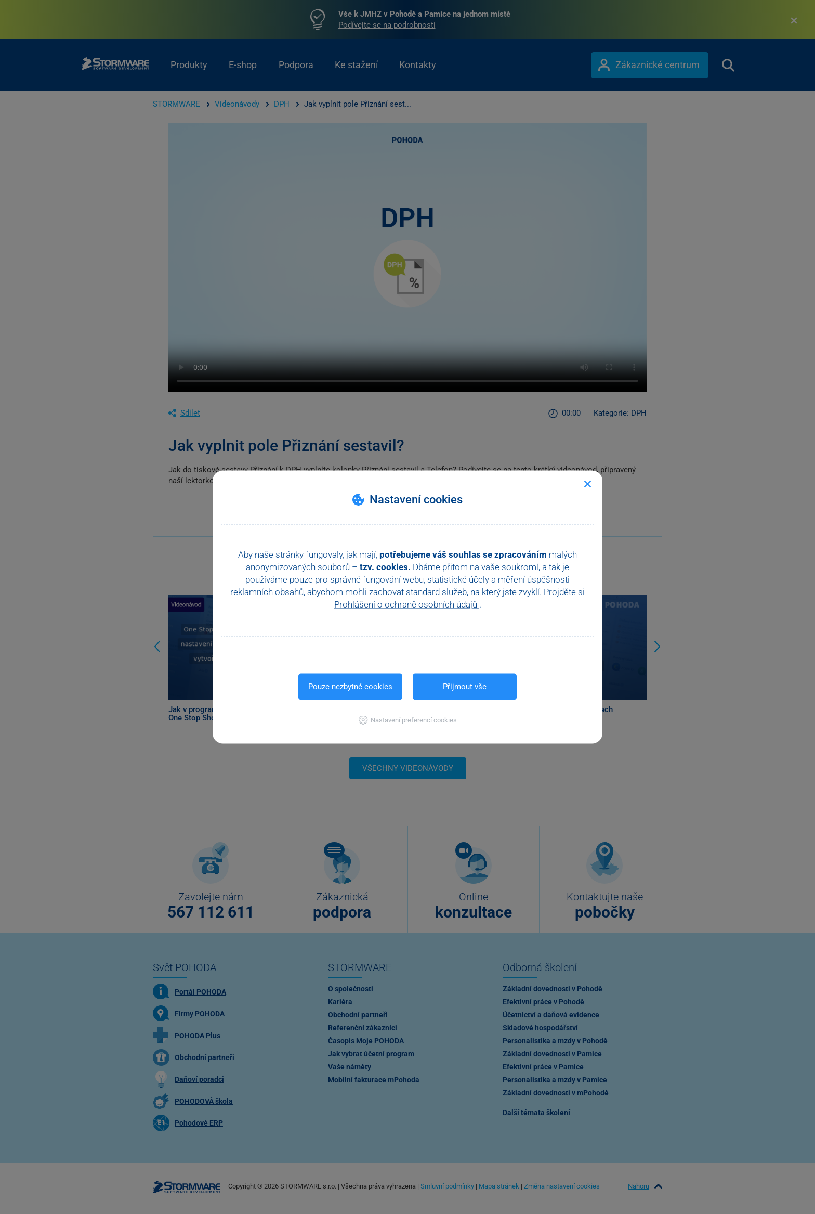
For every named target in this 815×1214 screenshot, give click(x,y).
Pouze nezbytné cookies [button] (350, 686)
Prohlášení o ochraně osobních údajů (406, 604)
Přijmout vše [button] (465, 686)
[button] (408, 720)
